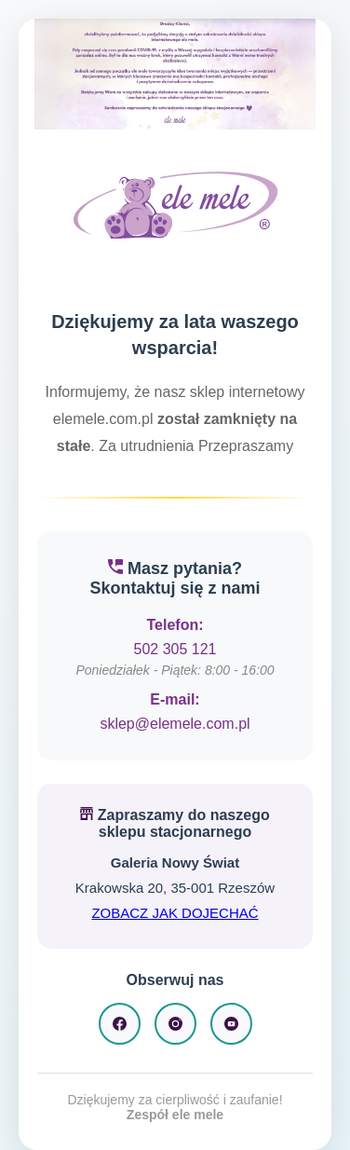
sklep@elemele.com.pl (174, 724)
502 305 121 (175, 649)
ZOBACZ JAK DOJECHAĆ (174, 913)
